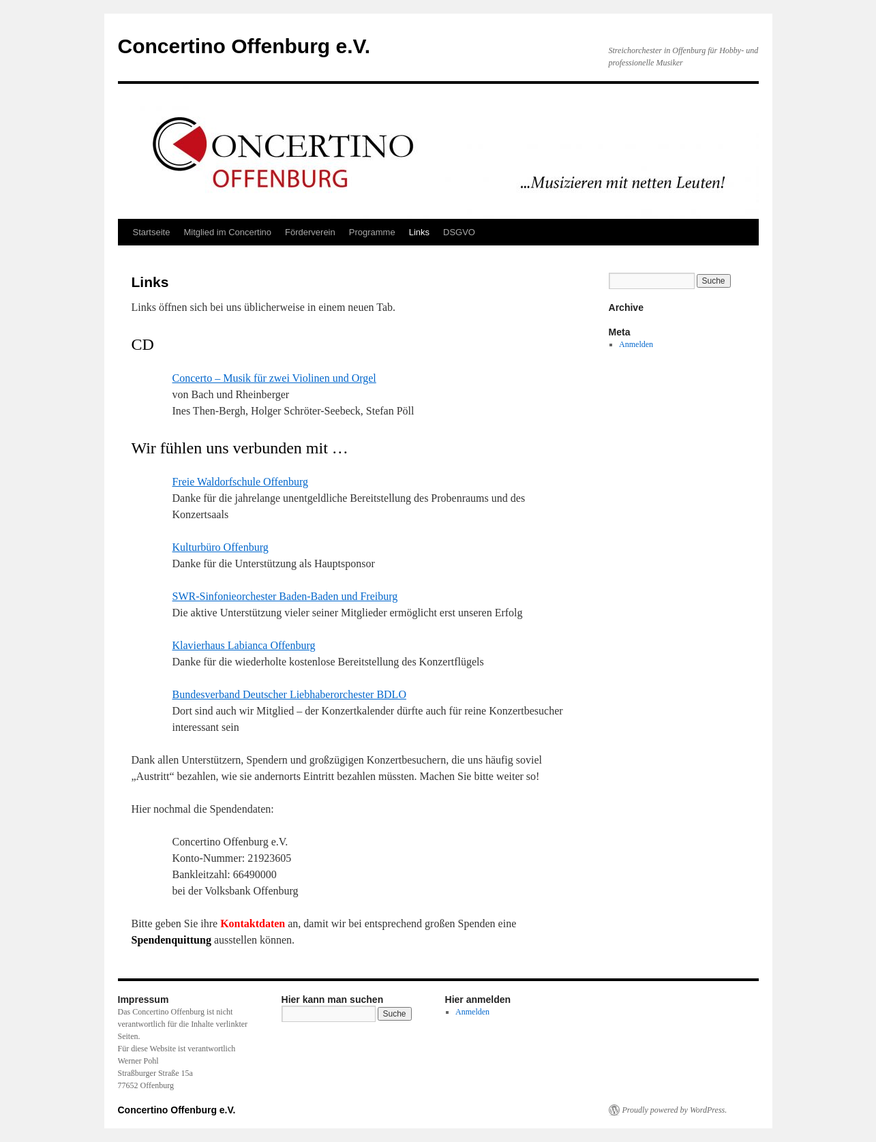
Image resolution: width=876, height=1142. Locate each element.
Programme (372, 232)
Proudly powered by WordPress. (674, 1110)
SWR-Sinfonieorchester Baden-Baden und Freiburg (285, 596)
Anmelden (636, 344)
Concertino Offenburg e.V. (244, 46)
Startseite (151, 232)
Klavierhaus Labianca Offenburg (244, 645)
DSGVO (459, 232)
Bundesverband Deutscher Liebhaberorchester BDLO (289, 694)
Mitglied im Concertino (227, 232)
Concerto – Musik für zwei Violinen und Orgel (274, 378)
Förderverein (310, 232)
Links (419, 232)
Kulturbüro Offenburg (220, 547)
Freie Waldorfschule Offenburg (240, 481)
